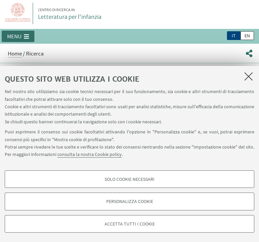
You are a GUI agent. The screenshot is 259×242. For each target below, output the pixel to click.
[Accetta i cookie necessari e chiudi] (248, 76)
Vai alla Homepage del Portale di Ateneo (18, 13)
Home (15, 53)
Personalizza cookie (129, 201)
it (234, 36)
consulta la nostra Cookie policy (89, 154)
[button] (18, 36)
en (247, 36)
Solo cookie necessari (129, 179)
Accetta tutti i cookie (130, 224)
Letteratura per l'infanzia (70, 14)
